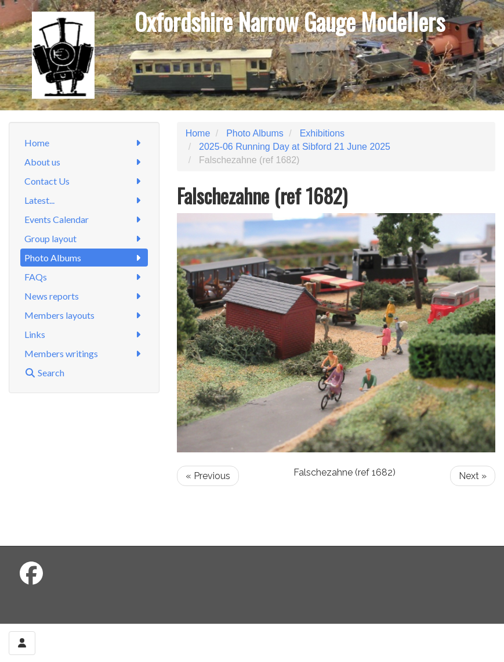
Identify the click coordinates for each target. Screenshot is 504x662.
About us (84, 161)
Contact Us (84, 181)
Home (84, 142)
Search (44, 372)
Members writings (84, 353)
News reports (84, 296)
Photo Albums (84, 257)
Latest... (84, 200)
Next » (473, 475)
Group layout (84, 238)
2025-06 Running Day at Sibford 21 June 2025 (294, 147)
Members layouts (84, 315)
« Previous (208, 475)
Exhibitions (322, 133)
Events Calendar (84, 219)
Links (84, 334)
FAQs (84, 276)
